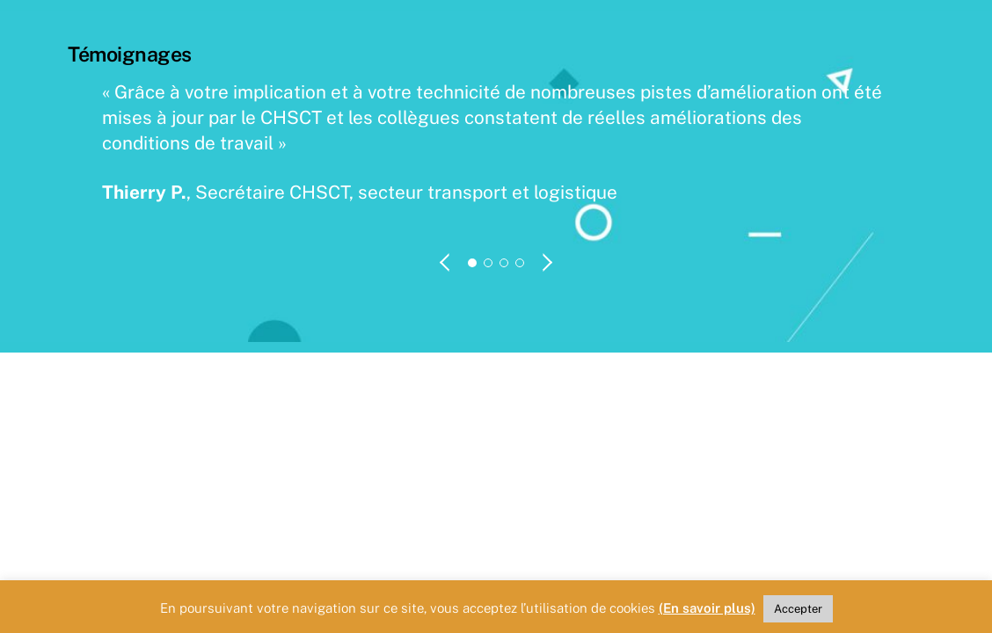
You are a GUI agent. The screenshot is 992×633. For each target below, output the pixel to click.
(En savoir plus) (707, 607)
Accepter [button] (798, 608)
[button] (446, 262)
